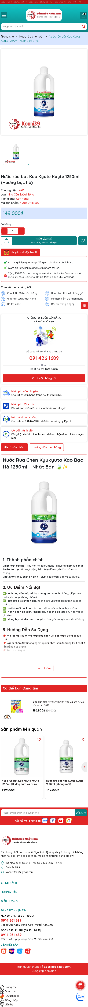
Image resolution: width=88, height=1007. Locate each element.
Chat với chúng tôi (44, 378)
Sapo (52, 971)
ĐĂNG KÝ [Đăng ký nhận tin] (81, 812)
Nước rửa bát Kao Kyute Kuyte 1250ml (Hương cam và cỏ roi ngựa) (20, 782)
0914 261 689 (11, 920)
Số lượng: (6, 224)
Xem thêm (44, 668)
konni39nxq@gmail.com (20, 872)
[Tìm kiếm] (83, 26)
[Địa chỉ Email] (44, 812)
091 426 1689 (44, 358)
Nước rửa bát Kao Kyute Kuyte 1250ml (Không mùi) (64, 782)
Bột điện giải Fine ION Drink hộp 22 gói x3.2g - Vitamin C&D (58, 703)
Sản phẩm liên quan (21, 729)
